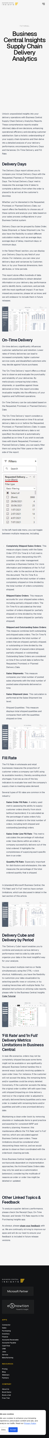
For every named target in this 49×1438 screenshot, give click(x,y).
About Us (5, 1389)
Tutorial (24, 26)
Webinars (5, 1375)
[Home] (13, 1281)
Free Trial (6, 1398)
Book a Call (6, 1395)
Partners (5, 1378)
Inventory (6, 1334)
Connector (6, 1325)
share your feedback (30, 1225)
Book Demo (6, 1392)
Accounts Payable (9, 1343)
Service (5, 1355)
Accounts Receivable (10, 1340)
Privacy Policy (30, 1423)
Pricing (4, 1369)
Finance (5, 1337)
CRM (4, 1349)
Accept (13, 1430)
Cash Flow (6, 1346)
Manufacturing (7, 1358)
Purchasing (6, 1331)
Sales (4, 1328)
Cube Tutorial (8, 996)
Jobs (4, 1352)
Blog (4, 1372)
